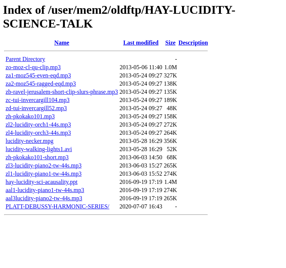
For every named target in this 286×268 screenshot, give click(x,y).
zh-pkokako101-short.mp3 (37, 157)
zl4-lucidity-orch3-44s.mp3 (38, 133)
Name (61, 42)
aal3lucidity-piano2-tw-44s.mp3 (44, 198)
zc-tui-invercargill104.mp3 (38, 100)
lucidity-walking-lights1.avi (39, 149)
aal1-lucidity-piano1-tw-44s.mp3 (45, 190)
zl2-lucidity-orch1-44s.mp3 (38, 124)
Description (193, 42)
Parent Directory (25, 59)
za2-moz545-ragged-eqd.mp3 (41, 83)
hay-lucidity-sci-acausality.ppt (41, 182)
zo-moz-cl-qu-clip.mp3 (33, 67)
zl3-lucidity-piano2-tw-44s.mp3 (44, 165)
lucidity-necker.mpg (29, 141)
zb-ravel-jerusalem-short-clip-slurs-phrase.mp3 (62, 92)
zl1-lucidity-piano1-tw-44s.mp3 (44, 173)
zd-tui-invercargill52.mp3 (36, 108)
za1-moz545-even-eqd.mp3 (38, 75)
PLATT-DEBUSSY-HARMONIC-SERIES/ (57, 206)
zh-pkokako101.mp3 (30, 116)
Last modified (141, 42)
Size (170, 42)
